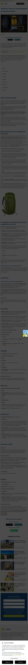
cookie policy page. (17, 655)
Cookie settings (14, 658)
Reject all (7, 662)
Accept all (20, 662)
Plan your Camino (25, 331)
